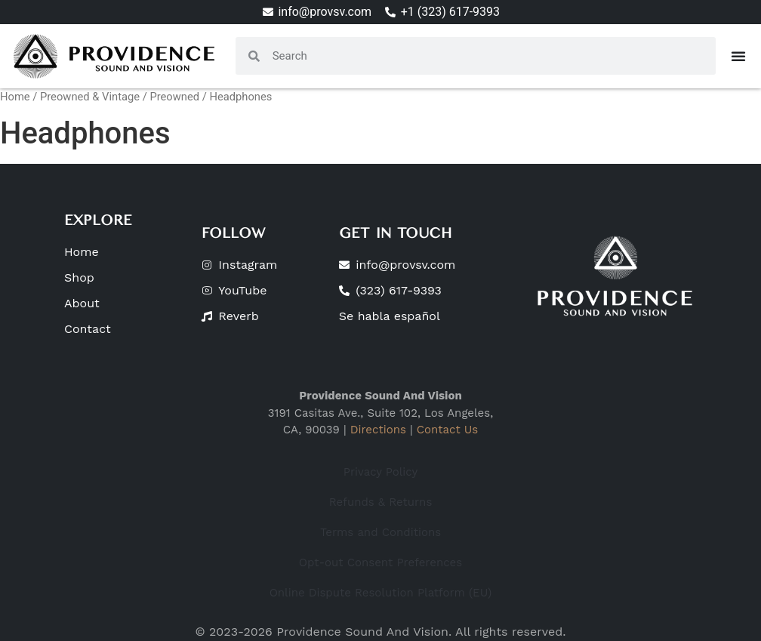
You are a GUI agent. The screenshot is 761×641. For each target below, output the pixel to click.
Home (15, 96)
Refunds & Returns (381, 502)
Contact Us (447, 429)
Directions (378, 429)
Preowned (174, 96)
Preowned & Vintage (90, 96)
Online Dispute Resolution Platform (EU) (381, 592)
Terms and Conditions (380, 532)
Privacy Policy (380, 472)
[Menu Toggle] (738, 55)
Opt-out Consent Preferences (380, 562)
